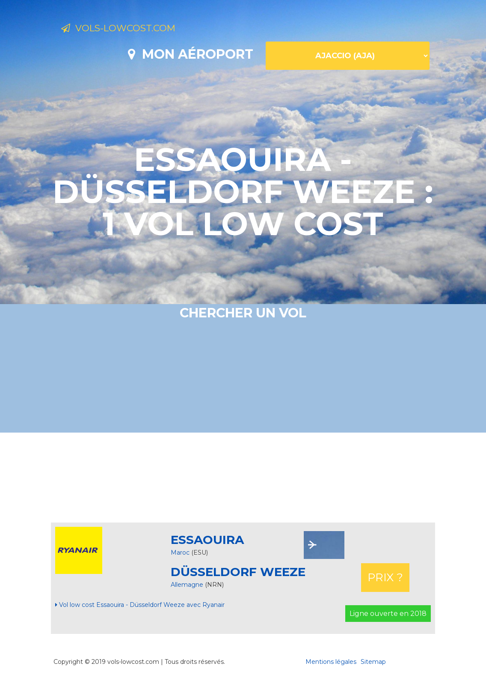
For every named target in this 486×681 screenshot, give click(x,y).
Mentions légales (330, 662)
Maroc (180, 552)
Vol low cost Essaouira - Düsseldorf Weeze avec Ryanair (140, 605)
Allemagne (188, 584)
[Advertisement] (243, 477)
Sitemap (373, 662)
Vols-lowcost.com (130, 29)
